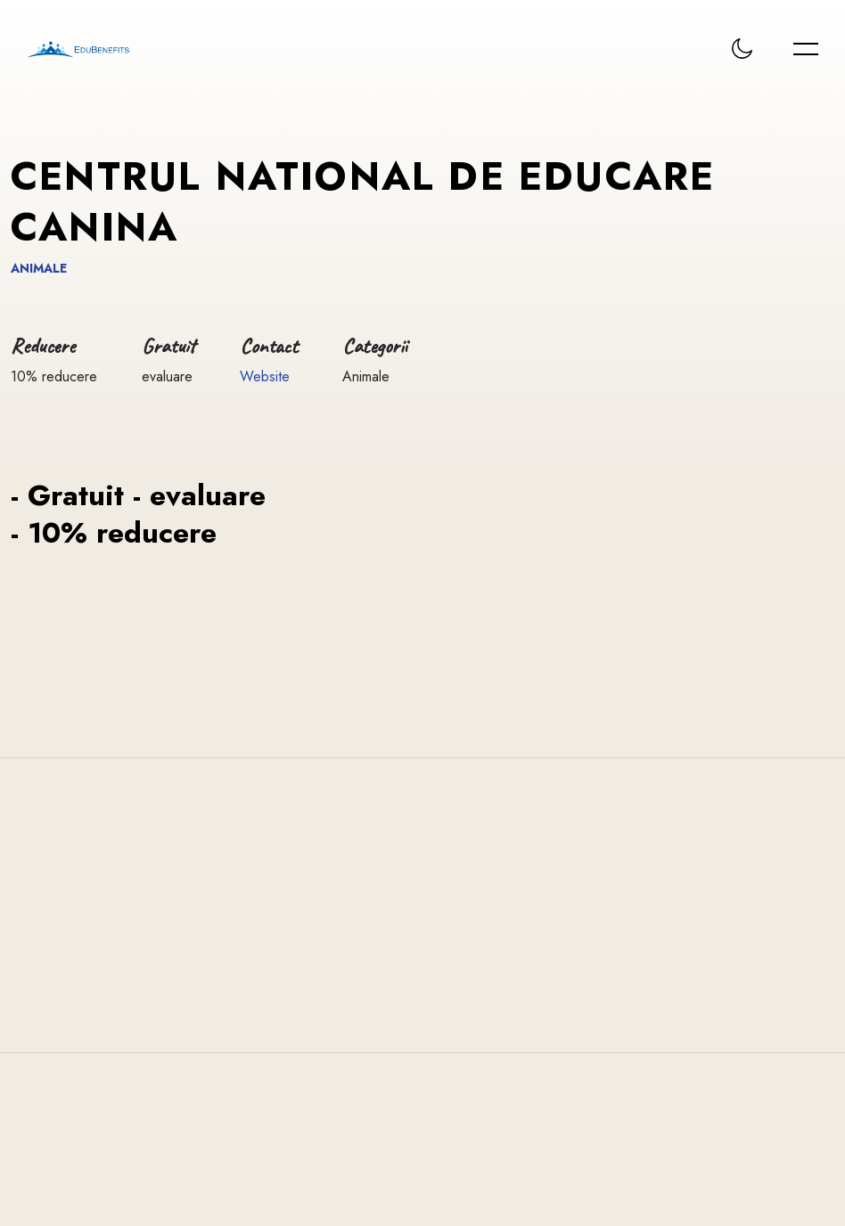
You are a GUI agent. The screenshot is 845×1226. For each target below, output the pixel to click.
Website (265, 376)
